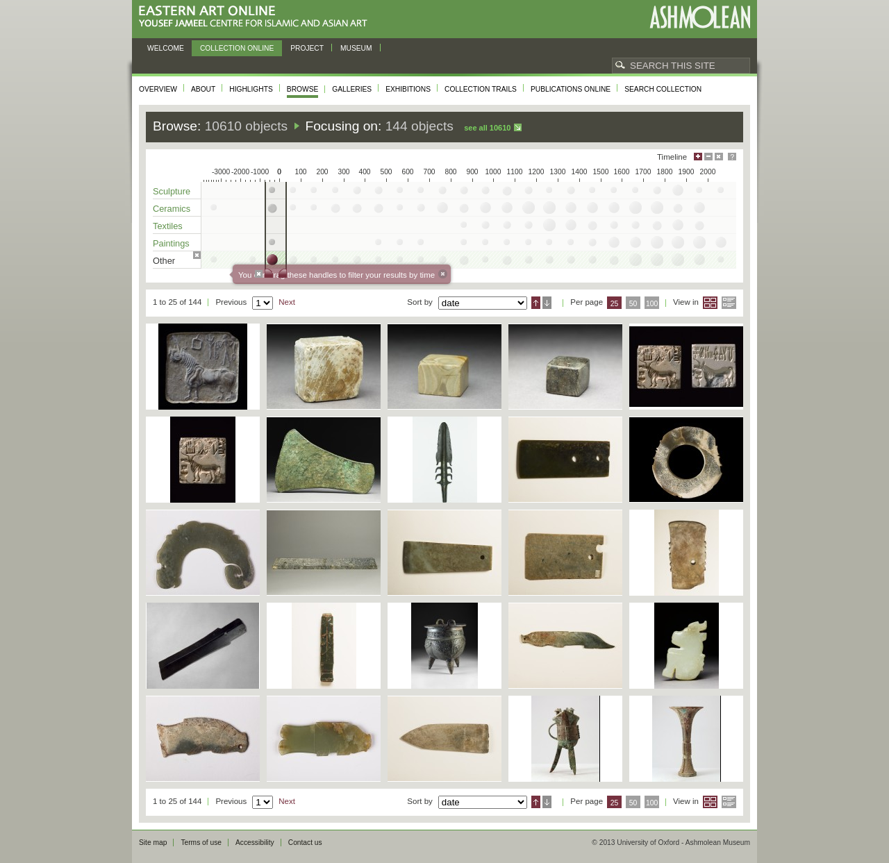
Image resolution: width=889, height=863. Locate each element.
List (729, 302)
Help (732, 156)
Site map (153, 842)
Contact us (305, 842)
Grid (710, 302)
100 (652, 304)
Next (287, 302)
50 (633, 304)
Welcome (165, 48)
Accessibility (254, 842)
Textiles (168, 226)
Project (307, 48)
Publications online (570, 89)
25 (614, 304)
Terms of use (201, 842)
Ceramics (171, 208)
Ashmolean (699, 17)
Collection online (237, 48)
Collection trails (480, 89)
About (203, 89)
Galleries (352, 89)
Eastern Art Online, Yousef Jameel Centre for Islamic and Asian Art (256, 17)
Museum (356, 48)
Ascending (535, 302)
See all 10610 (487, 128)
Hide (719, 156)
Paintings (171, 243)
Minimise (708, 156)
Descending (546, 302)
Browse (303, 89)
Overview (158, 89)
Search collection (662, 89)
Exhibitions (408, 89)
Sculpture (171, 191)
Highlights (251, 89)
